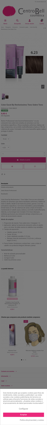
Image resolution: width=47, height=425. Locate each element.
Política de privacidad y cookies (32, 420)
